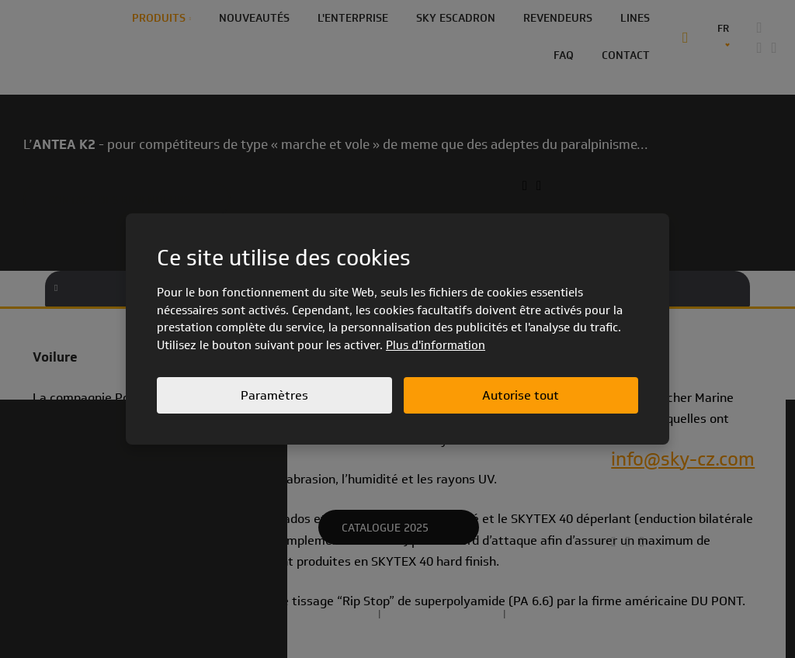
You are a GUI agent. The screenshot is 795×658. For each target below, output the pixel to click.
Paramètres (274, 395)
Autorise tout (520, 395)
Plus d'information (435, 345)
